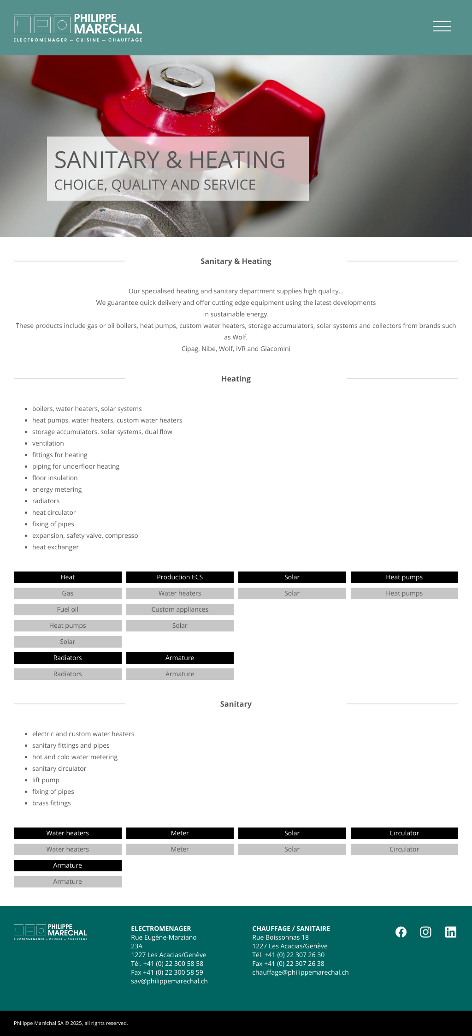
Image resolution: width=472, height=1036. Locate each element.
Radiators (67, 674)
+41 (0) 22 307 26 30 (295, 955)
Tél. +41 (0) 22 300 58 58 (167, 963)
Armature (179, 674)
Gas (67, 593)
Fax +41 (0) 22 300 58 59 (167, 972)
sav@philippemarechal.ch (169, 981)
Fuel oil (67, 609)
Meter (180, 849)
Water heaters (180, 593)
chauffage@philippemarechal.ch (300, 972)
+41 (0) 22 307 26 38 (294, 963)
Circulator (404, 849)
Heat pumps (67, 625)
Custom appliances (179, 609)
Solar (67, 641)
